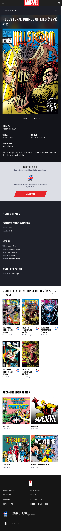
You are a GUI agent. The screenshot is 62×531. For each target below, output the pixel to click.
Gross (9, 377)
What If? (6, 426)
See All (54, 292)
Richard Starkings (14, 258)
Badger (29, 377)
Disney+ (33, 495)
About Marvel (8, 490)
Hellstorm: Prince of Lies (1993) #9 (27, 372)
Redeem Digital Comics (39, 504)
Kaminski (43, 335)
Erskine (12, 335)
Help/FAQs (7, 495)
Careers (6, 499)
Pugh (30, 335)
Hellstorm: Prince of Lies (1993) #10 (7, 372)
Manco (7, 335)
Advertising (35, 490)
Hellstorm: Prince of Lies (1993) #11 (46, 330)
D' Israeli (12, 255)
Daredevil (34, 426)
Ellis (4, 335)
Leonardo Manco (37, 137)
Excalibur (6, 465)
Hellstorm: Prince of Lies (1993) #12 (27, 330)
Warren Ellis (8, 137)
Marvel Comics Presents (40, 465)
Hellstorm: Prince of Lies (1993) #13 (7, 330)
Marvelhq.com (36, 499)
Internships (8, 504)
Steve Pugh (8, 146)
